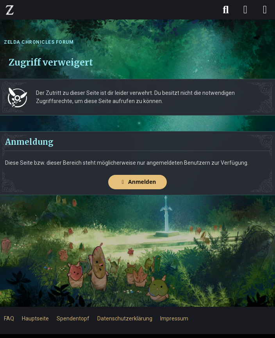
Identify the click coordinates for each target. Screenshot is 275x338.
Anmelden (137, 181)
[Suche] (226, 10)
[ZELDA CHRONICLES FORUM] (9, 10)
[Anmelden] (245, 10)
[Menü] (265, 10)
